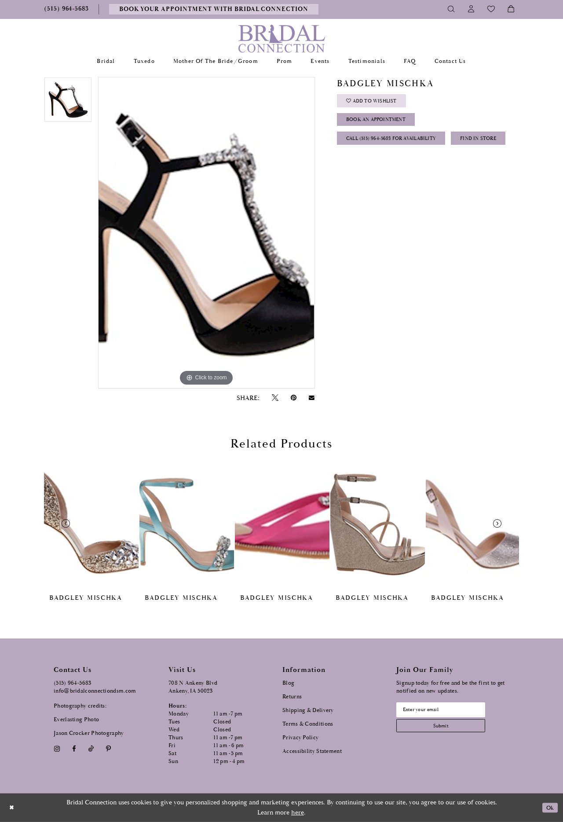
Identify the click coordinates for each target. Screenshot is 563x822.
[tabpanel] (68, 103)
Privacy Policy (300, 737)
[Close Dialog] (12, 807)
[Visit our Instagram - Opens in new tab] (57, 749)
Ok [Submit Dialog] (548, 808)
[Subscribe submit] (449, 730)
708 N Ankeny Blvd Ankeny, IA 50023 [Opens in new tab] (192, 687)
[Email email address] (449, 711)
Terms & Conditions (307, 724)
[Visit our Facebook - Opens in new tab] (74, 749)
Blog (288, 683)
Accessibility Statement (312, 751)
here (297, 812)
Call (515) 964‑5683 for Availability (401, 147)
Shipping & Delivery (308, 710)
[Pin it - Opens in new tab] (293, 398)
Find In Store (369, 169)
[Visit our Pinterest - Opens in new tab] (108, 749)
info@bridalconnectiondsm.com (95, 691)
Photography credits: (80, 706)
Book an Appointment (383, 125)
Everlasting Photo (76, 719)
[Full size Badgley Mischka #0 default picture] (206, 232)
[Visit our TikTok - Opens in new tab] (91, 749)
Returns (292, 697)
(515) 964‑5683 (72, 683)
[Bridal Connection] (281, 38)
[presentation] (91, 523)
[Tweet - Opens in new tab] (274, 398)
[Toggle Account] (471, 9)
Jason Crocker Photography (89, 733)
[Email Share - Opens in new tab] (312, 397)
